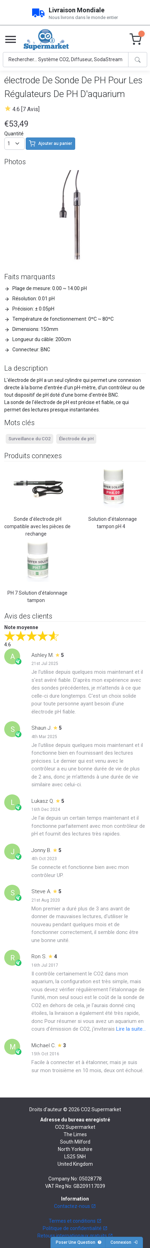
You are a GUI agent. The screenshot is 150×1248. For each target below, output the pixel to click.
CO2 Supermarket (101, 1109)
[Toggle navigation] (11, 39)
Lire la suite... (131, 1029)
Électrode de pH (76, 438)
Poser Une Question (79, 1242)
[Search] (65, 59)
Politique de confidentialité (75, 1228)
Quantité (14, 133)
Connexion (124, 1242)
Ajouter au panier (50, 143)
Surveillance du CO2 (29, 438)
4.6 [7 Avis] (26, 109)
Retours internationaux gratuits (75, 1236)
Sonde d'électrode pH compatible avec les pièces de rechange (37, 526)
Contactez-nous (75, 1206)
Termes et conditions (75, 1221)
